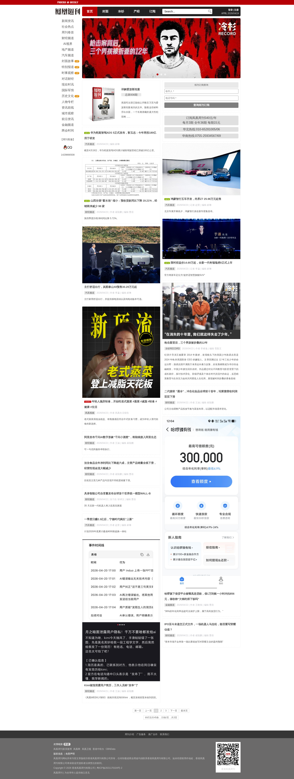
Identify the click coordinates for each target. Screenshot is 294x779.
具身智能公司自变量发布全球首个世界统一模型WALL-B (117, 493)
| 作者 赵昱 (114, 525)
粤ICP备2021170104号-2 (109, 768)
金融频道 (169, 605)
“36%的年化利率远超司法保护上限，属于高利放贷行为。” (193, 611)
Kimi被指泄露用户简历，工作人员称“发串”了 (111, 685)
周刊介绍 (129, 734)
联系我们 (164, 734)
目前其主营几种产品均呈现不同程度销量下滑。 (108, 480)
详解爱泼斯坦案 (130, 89)
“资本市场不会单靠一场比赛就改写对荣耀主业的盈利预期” (193, 641)
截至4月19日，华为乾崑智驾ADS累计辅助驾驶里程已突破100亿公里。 (120, 150)
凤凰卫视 (86, 749)
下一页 (173, 710)
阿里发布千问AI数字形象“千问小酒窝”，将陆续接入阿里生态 (120, 437)
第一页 (137, 710)
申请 (66, 744)
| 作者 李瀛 (114, 292)
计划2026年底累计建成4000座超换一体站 (105, 531)
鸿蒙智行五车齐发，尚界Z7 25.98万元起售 (196, 198)
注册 (236, 10)
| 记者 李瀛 (194, 268)
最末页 (184, 710)
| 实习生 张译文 (117, 499)
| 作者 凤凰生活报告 (119, 413)
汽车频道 (89, 144)
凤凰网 (76, 749)
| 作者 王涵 (194, 402)
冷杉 (121, 11)
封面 (105, 11)
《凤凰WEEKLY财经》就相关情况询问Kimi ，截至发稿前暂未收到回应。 (121, 697)
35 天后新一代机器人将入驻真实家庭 (103, 505)
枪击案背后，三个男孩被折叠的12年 (186, 342)
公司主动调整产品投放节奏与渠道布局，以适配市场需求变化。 (196, 409)
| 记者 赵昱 (194, 205)
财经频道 (89, 212)
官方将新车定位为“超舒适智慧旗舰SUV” (184, 275)
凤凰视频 (89, 413)
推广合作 (153, 734)
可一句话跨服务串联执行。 (98, 449)
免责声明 (70, 753)
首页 (90, 11)
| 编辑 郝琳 (114, 144)
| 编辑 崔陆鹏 (207, 402)
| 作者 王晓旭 (196, 605)
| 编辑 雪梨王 (214, 348)
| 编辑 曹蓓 (128, 212)
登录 (230, 10)
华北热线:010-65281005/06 (201, 129)
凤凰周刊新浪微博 (62, 749)
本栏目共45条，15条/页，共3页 (161, 717)
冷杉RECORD (172, 348)
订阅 (152, 11)
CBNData (110, 749)
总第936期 (131, 94)
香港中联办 (98, 749)
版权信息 (58, 753)
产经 (137, 11)
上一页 (148, 710)
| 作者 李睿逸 (201, 348)
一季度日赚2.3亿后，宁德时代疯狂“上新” (108, 519)
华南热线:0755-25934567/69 (201, 135)
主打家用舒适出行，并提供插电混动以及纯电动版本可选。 (114, 299)
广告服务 (141, 734)
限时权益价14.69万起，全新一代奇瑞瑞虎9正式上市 (201, 262)
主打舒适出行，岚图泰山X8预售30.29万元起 (110, 286)
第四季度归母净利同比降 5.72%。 (101, 218)
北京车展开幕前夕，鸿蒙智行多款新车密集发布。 (189, 211)
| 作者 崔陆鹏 (116, 212)
